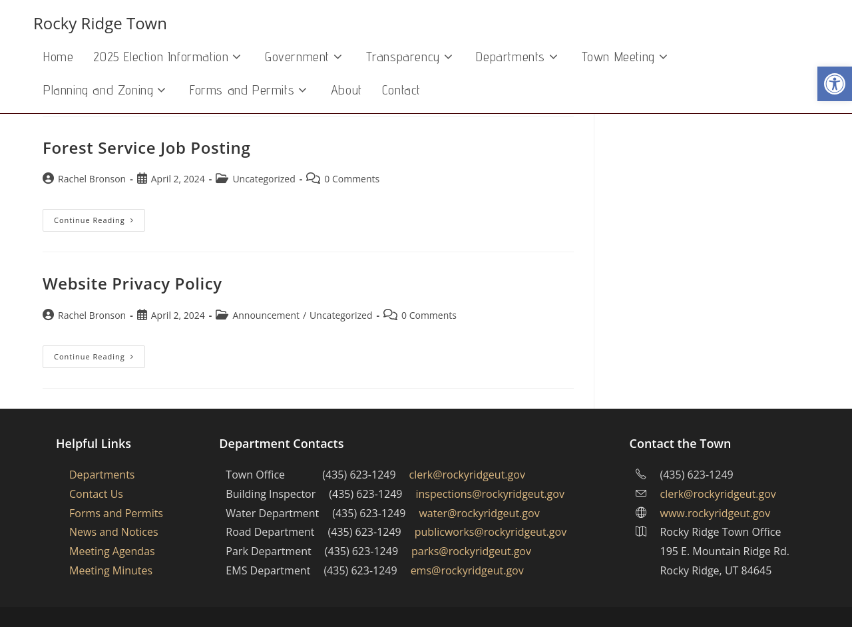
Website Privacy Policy (132, 283)
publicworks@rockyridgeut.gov (490, 531)
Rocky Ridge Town (100, 23)
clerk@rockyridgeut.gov (467, 474)
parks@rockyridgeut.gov (471, 551)
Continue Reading (99, 223)
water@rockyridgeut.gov (479, 513)
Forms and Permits (116, 513)
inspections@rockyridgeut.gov (490, 494)
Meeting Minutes (110, 570)
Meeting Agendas (112, 551)
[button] (834, 84)
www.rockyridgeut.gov (715, 513)
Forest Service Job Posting (146, 147)
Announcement (266, 315)
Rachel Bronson (92, 178)
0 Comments (351, 178)
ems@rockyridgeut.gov (467, 570)
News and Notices (113, 531)
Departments (101, 474)
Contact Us (96, 494)
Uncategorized (263, 178)
